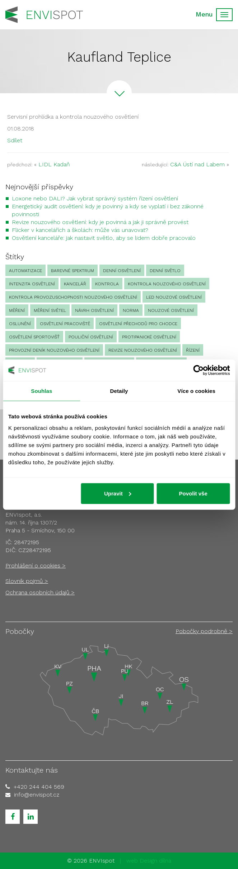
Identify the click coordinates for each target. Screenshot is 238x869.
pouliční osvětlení (91, 336)
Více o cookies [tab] (196, 391)
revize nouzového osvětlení (142, 350)
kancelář (75, 283)
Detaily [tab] (119, 391)
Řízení (193, 350)
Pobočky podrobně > (204, 631)
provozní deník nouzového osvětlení (54, 350)
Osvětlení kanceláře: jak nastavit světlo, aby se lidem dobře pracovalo (104, 237)
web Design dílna (148, 860)
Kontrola (107, 283)
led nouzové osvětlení (174, 297)
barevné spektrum (72, 270)
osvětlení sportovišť (34, 336)
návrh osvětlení (94, 310)
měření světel (50, 310)
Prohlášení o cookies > (35, 565)
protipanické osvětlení (149, 336)
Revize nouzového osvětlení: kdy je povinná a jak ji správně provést (100, 222)
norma (131, 310)
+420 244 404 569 (39, 786)
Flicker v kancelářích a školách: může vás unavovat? (80, 230)
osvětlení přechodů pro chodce (138, 323)
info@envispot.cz (36, 794)
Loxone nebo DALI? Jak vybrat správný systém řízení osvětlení (95, 198)
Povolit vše (193, 493)
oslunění (20, 323)
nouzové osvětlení (171, 310)
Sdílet (14, 140)
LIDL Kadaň (54, 164)
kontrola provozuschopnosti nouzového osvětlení (73, 297)
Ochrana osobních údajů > (40, 592)
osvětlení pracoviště (65, 323)
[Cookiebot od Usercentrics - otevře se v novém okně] (198, 370)
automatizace (25, 270)
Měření (17, 310)
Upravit (117, 493)
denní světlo (165, 270)
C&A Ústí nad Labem (197, 164)
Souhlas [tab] (41, 391)
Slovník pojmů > (26, 581)
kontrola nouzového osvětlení (167, 283)
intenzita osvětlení (32, 283)
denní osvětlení (122, 270)
